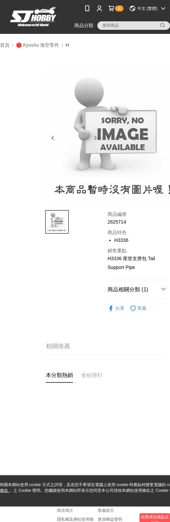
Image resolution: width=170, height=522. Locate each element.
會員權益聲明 (110, 519)
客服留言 (106, 510)
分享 (116, 308)
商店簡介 (65, 510)
